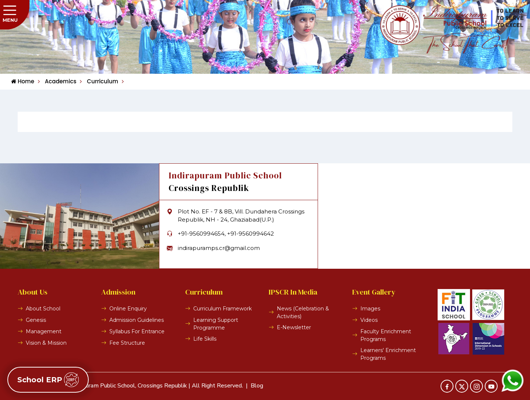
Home (22, 81)
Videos (369, 320)
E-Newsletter (294, 327)
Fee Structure (127, 343)
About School (43, 308)
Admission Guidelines (136, 320)
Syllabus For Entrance (137, 331)
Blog (257, 386)
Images (370, 308)
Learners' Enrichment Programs (388, 354)
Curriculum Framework (222, 308)
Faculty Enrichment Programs (385, 335)
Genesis (36, 320)
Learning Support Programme (215, 324)
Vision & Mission (46, 343)
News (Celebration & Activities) (303, 312)
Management (43, 331)
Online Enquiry (128, 308)
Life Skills (204, 338)
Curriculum (99, 81)
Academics (57, 81)
